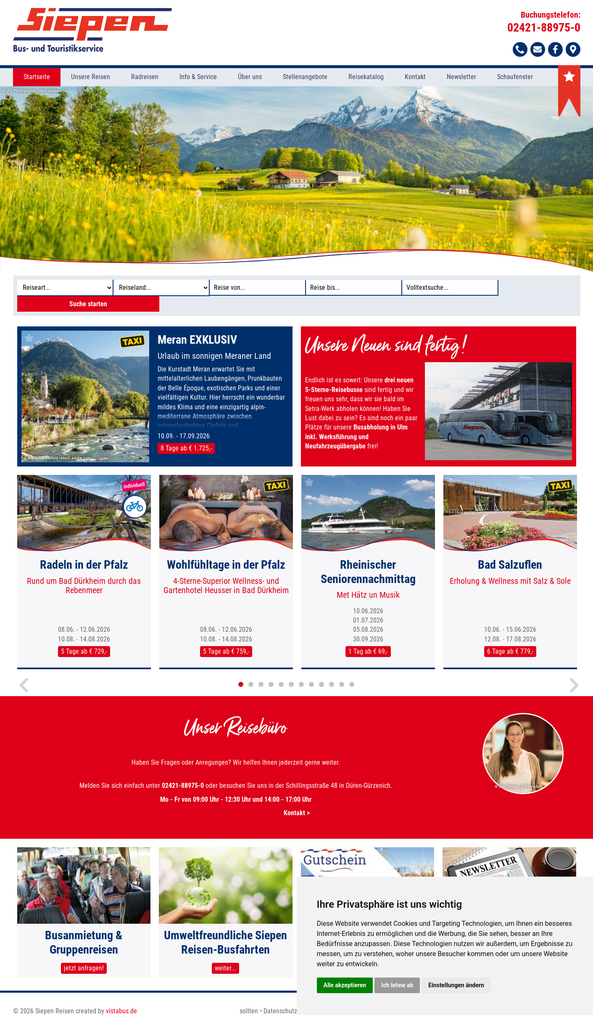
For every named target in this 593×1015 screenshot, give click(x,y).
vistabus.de (121, 1001)
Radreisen (144, 78)
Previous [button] (24, 677)
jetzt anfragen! (84, 959)
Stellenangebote (305, 78)
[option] (296, 179)
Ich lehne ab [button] (397, 985)
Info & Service (198, 78)
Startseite (37, 78)
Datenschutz (280, 1001)
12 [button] (351, 669)
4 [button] (271, 669)
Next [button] (574, 677)
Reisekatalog (366, 78)
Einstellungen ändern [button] (456, 985)
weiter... (225, 959)
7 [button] (301, 669)
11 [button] (341, 669)
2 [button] (250, 669)
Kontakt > (236, 798)
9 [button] (321, 669)
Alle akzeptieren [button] (345, 985)
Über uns (250, 78)
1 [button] (240, 669)
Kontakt (415, 78)
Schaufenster (515, 78)
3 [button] (261, 669)
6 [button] (291, 669)
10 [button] (331, 669)
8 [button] (311, 669)
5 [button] (281, 669)
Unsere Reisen (90, 78)
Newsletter (461, 78)
